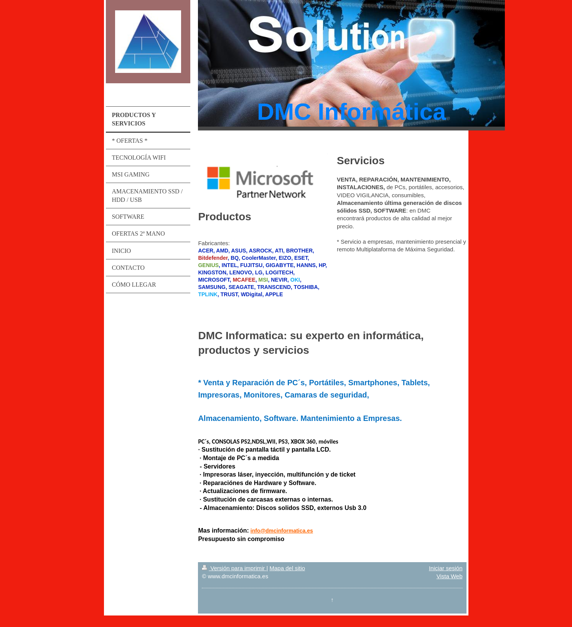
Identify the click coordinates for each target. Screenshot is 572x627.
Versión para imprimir (234, 568)
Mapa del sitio (287, 568)
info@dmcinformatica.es (282, 531)
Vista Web (450, 576)
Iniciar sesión (446, 568)
